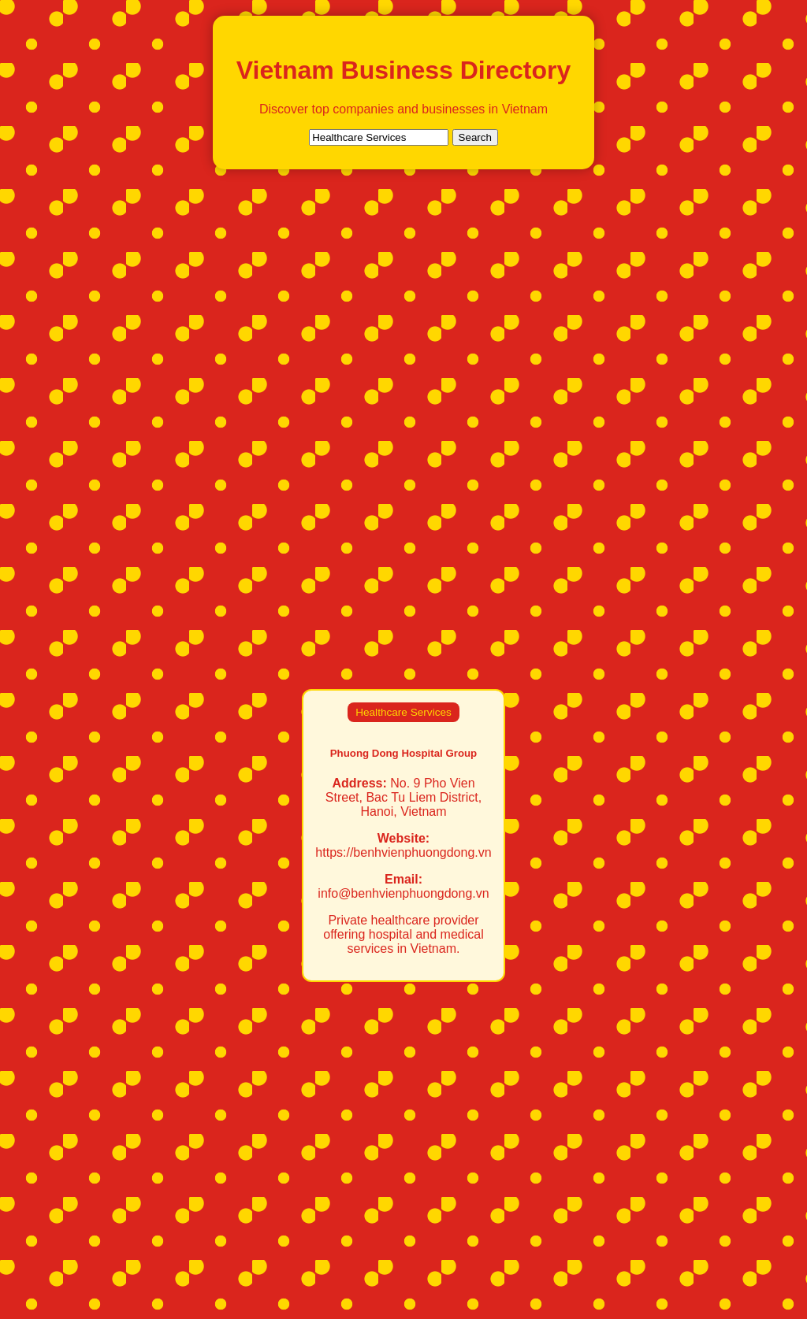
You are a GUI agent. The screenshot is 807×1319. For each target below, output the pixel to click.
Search (475, 137)
